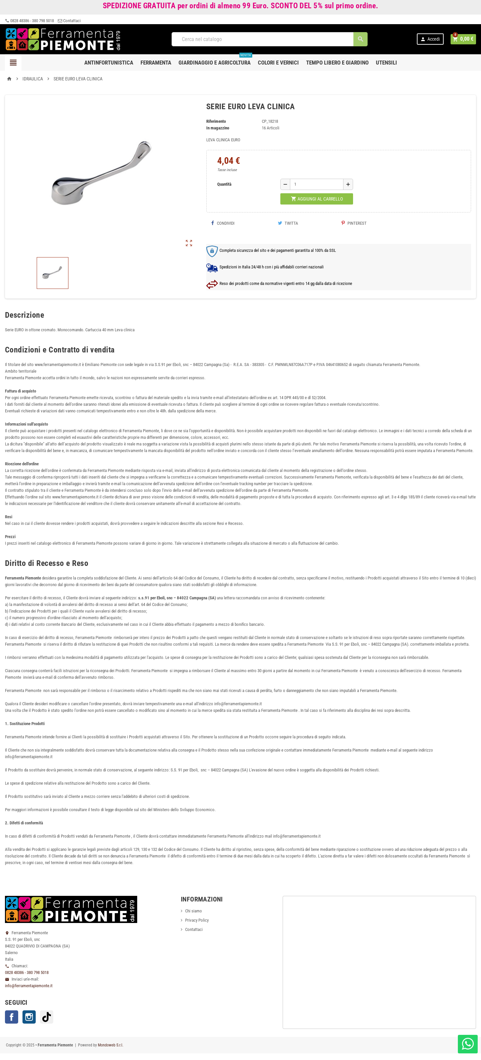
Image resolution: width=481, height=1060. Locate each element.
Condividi (222, 223)
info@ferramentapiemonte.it (29, 985)
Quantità (224, 184)
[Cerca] (270, 39)
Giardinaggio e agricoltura (215, 60)
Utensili (386, 62)
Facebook (11, 1017)
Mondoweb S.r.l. (110, 1045)
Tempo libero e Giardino (337, 62)
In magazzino (217, 127)
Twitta (288, 223)
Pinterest (354, 223)
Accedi (431, 39)
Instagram (29, 1017)
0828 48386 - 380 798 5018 (29, 20)
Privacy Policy (197, 920)
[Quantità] (316, 184)
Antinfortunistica (108, 62)
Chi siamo (193, 910)
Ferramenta (155, 62)
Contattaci (69, 20)
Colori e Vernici (278, 62)
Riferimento (216, 121)
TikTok (46, 1017)
